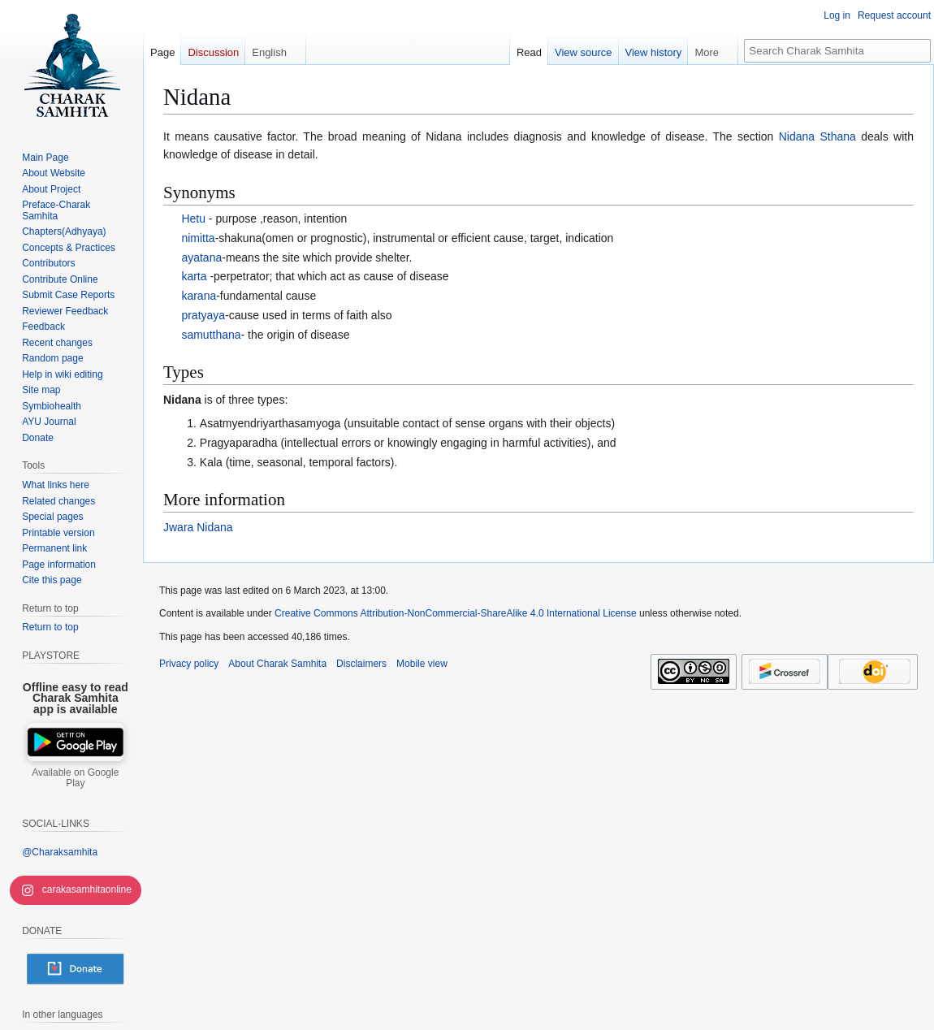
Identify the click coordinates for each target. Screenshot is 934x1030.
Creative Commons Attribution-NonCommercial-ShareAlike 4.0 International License (456, 613)
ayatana (201, 257)
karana (198, 295)
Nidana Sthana (817, 136)
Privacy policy (188, 663)
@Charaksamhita (59, 852)
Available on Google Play (75, 778)
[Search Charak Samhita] (837, 51)
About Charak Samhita (277, 663)
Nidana (182, 399)
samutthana (210, 334)
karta (193, 276)
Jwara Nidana (198, 527)
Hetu (193, 218)
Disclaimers (361, 663)
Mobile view (422, 663)
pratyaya (203, 315)
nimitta (197, 238)
